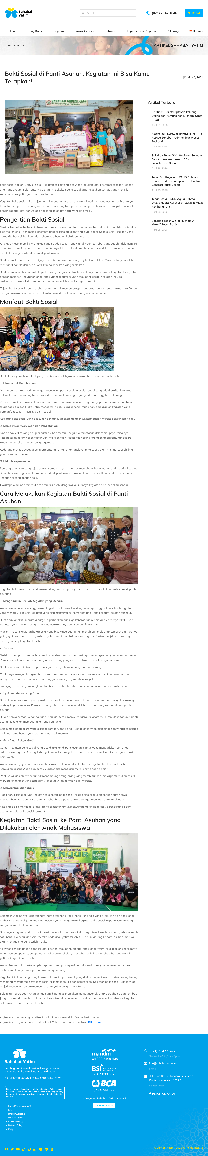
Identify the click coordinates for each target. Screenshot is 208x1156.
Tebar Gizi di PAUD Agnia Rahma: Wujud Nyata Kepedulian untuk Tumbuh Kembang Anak (177, 202)
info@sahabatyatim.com (164, 1063)
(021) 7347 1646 (164, 13)
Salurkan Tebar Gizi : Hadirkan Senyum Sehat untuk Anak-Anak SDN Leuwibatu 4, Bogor (177, 159)
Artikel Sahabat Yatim (178, 45)
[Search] (83, 13)
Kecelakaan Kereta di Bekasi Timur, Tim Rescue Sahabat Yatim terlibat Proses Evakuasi (177, 137)
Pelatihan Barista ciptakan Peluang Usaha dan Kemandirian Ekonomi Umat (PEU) (177, 115)
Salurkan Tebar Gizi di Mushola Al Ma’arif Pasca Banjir (173, 222)
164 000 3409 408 (104, 1059)
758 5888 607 (104, 1074)
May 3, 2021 (195, 77)
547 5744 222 (104, 1090)
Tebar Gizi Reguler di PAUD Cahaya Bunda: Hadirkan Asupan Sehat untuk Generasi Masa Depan (176, 181)
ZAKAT (194, 13)
